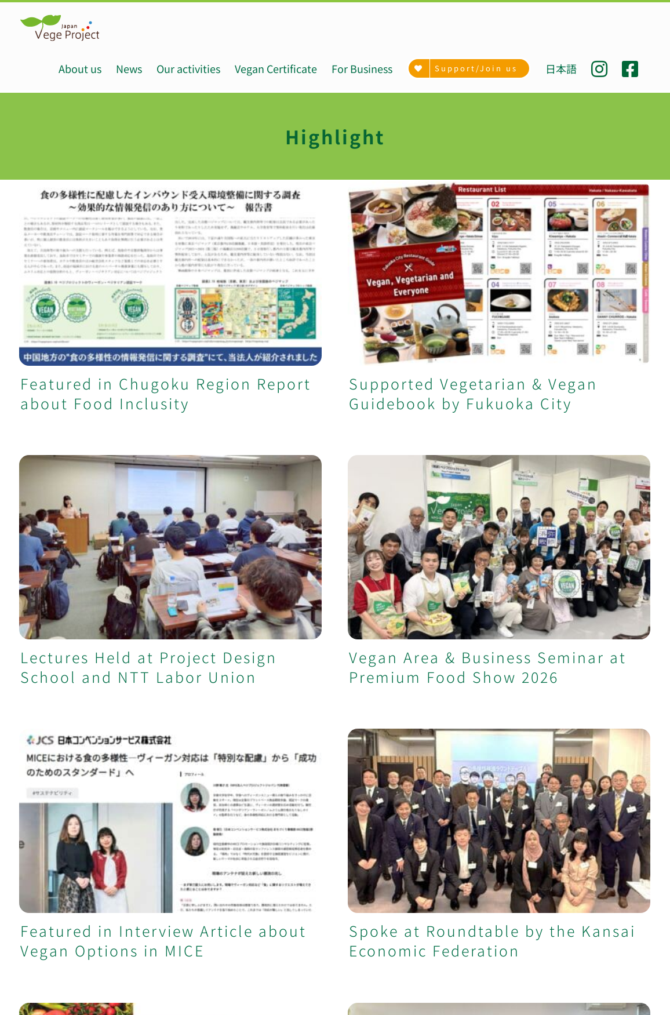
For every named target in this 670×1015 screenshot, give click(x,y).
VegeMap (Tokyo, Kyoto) (75, 853)
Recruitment (47, 951)
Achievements (51, 798)
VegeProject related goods (81, 909)
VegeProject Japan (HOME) (82, 770)
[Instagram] (495, 992)
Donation (40, 937)
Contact (36, 965)
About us (39, 784)
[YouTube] (581, 992)
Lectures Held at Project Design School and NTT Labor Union (353, 453)
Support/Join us (56, 923)
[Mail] (609, 992)
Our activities (49, 825)
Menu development (64, 867)
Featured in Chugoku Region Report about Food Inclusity (165, 393)
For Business (48, 895)
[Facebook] (524, 992)
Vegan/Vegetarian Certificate (86, 839)
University (41, 881)
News (30, 811)
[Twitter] (552, 992)
